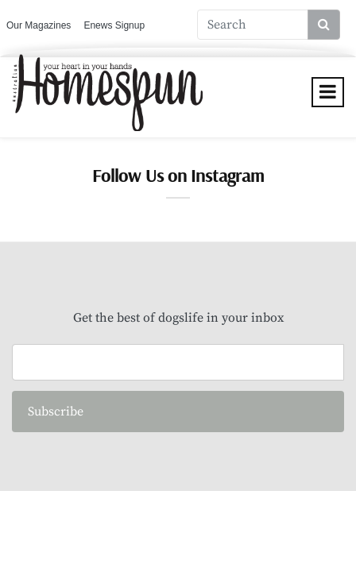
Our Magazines (38, 25)
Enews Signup (114, 25)
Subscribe (55, 411)
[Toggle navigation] (328, 92)
